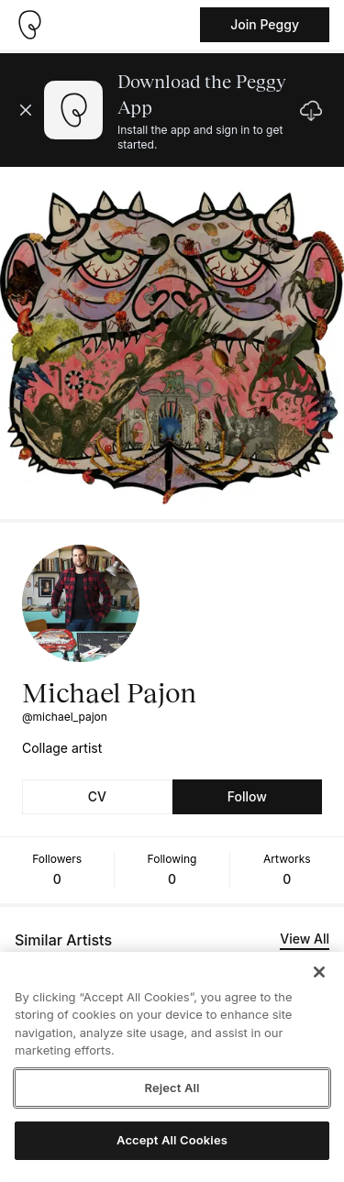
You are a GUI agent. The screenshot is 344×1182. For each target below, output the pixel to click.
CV (97, 796)
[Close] (319, 972)
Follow (247, 796)
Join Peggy (264, 24)
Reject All (171, 1087)
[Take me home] (29, 24)
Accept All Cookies (172, 1139)
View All (304, 938)
